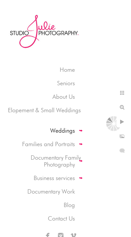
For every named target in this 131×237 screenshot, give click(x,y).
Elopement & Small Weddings (44, 110)
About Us (63, 96)
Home (67, 69)
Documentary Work (51, 191)
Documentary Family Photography (56, 161)
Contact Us (61, 218)
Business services (54, 177)
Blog (69, 204)
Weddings (62, 130)
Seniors (66, 83)
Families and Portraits (48, 144)
